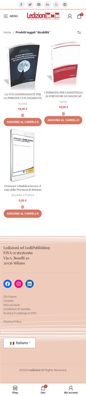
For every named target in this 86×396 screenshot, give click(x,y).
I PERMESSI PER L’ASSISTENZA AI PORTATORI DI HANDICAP (63, 94)
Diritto (63, 102)
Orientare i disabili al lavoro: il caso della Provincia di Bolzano (23, 187)
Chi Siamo (10, 296)
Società (22, 103)
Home (7, 32)
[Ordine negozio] (79, 32)
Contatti (8, 301)
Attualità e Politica (22, 195)
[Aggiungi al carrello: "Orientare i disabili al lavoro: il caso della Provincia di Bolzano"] (23, 214)
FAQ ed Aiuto (11, 305)
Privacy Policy (12, 321)
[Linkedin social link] (47, 4)
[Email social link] (38, 4)
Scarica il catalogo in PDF (19, 313)
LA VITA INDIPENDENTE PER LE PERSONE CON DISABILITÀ (23, 96)
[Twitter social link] (30, 4)
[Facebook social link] (21, 4)
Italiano (19, 343)
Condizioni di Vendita (16, 309)
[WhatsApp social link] (56, 4)
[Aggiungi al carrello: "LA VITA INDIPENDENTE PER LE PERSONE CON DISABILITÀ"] (23, 122)
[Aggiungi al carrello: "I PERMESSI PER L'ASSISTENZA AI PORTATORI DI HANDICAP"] (63, 120)
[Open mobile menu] (10, 16)
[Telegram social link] (64, 4)
